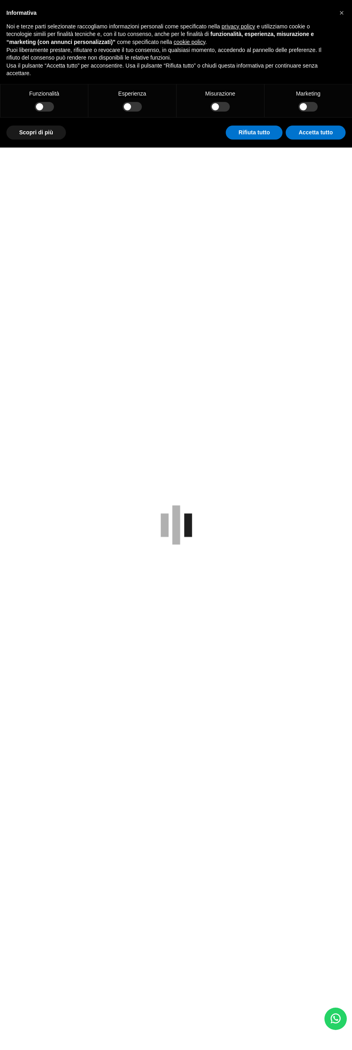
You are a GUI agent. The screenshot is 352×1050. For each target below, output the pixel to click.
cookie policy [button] (189, 42)
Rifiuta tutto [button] (254, 132)
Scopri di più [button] (36, 132)
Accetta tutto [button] (315, 132)
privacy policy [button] (238, 26)
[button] (341, 12)
